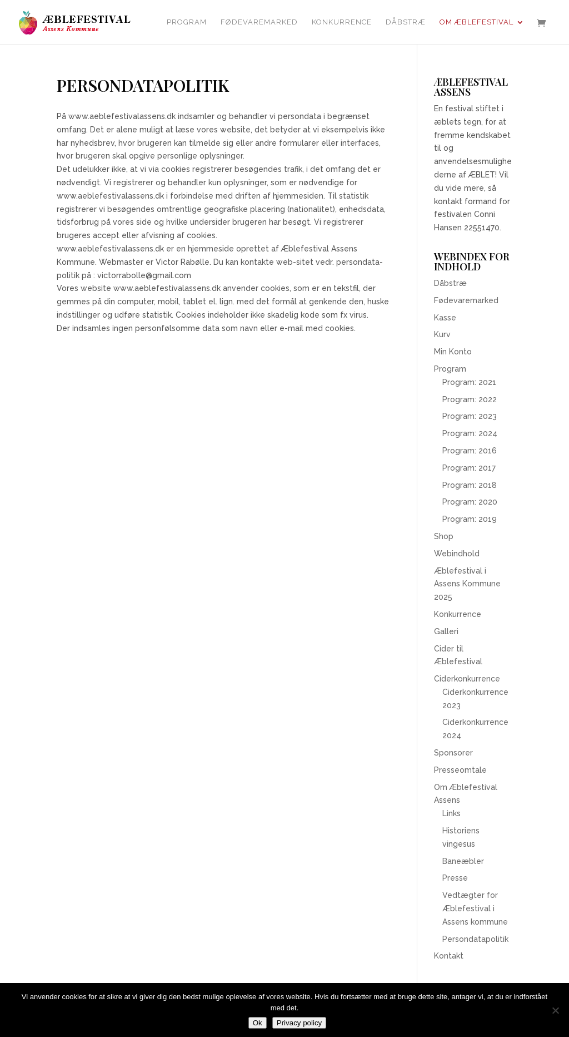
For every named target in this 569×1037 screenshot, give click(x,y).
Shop (443, 536)
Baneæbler (463, 861)
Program (187, 22)
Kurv (442, 334)
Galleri (446, 631)
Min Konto (453, 351)
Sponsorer (453, 752)
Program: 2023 (469, 416)
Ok (257, 1023)
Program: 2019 (469, 519)
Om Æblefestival (476, 22)
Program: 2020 (469, 501)
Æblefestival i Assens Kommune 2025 (467, 584)
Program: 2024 (469, 433)
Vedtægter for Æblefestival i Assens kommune (475, 908)
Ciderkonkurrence (467, 678)
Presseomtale (460, 770)
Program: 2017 (469, 467)
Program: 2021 (469, 382)
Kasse (445, 317)
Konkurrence (342, 22)
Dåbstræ (406, 22)
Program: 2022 (469, 399)
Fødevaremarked (259, 22)
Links (451, 813)
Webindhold (457, 553)
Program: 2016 (469, 450)
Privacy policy (299, 1023)
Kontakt (448, 955)
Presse (455, 877)
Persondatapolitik (475, 939)
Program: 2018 (469, 485)
